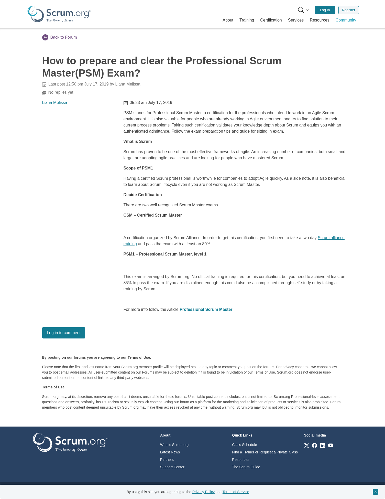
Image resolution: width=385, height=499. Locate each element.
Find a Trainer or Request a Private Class (265, 452)
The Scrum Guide (246, 467)
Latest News (170, 452)
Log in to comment (64, 333)
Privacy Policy (203, 492)
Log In (325, 10)
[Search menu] (303, 10)
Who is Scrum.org (174, 445)
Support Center (172, 467)
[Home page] (59, 14)
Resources (240, 460)
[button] (228, 20)
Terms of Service (236, 492)
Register (348, 10)
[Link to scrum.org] (306, 445)
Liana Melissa (54, 102)
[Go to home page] (70, 442)
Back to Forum (59, 37)
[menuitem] (303, 10)
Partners (167, 460)
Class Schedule (244, 445)
